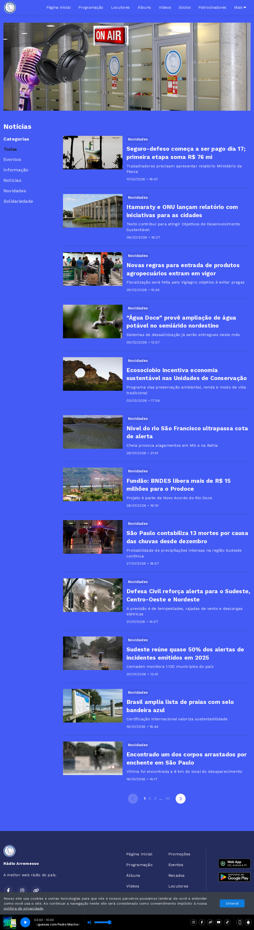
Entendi (232, 903)
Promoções (179, 854)
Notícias (12, 180)
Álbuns (144, 7)
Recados (176, 875)
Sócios (184, 7)
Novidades (14, 190)
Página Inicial (58, 7)
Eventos (12, 159)
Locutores (120, 7)
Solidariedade (18, 201)
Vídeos (165, 7)
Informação (15, 169)
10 (167, 798)
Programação (90, 7)
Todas (10, 149)
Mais (240, 7)
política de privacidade (23, 908)
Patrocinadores (212, 7)
